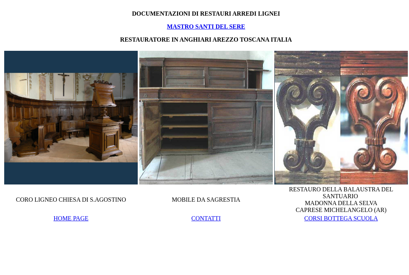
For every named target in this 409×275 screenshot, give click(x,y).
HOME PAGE (70, 218)
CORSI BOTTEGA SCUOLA (341, 218)
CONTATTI (206, 218)
